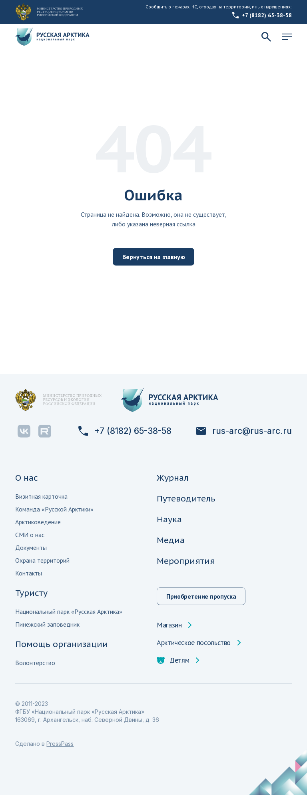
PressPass (60, 743)
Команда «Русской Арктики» (54, 509)
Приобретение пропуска (201, 596)
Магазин (169, 625)
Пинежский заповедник (47, 624)
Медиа (171, 540)
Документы (31, 547)
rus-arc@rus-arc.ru (244, 431)
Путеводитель (186, 498)
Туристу (31, 592)
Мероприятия (186, 560)
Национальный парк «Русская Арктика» (68, 611)
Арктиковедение (38, 522)
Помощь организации (61, 644)
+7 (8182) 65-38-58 (262, 15)
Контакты (28, 573)
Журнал (173, 477)
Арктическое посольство (194, 643)
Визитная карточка (41, 496)
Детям (173, 660)
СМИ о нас (29, 535)
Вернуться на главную (153, 257)
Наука (169, 519)
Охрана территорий (42, 560)
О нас (26, 477)
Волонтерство (35, 663)
